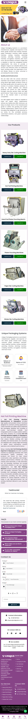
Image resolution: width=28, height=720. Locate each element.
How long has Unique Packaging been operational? (13, 538)
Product (4, 561)
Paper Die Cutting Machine (14, 286)
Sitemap (18, 668)
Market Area (19, 671)
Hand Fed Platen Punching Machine (14, 219)
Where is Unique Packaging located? (12, 532)
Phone (4, 577)
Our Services (19, 664)
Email (4, 572)
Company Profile (20, 661)
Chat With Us (20, 156)
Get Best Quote (7, 156)
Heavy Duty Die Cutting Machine (14, 153)
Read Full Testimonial (9, 508)
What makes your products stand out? (12, 544)
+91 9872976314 (15, 618)
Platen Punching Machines (14, 253)
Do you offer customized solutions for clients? (11, 550)
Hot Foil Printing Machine (14, 186)
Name (4, 566)
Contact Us (19, 666)
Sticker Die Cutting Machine (14, 319)
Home (17, 659)
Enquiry (4, 583)
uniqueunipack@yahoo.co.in (15, 620)
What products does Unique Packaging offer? (12, 526)
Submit (14, 604)
